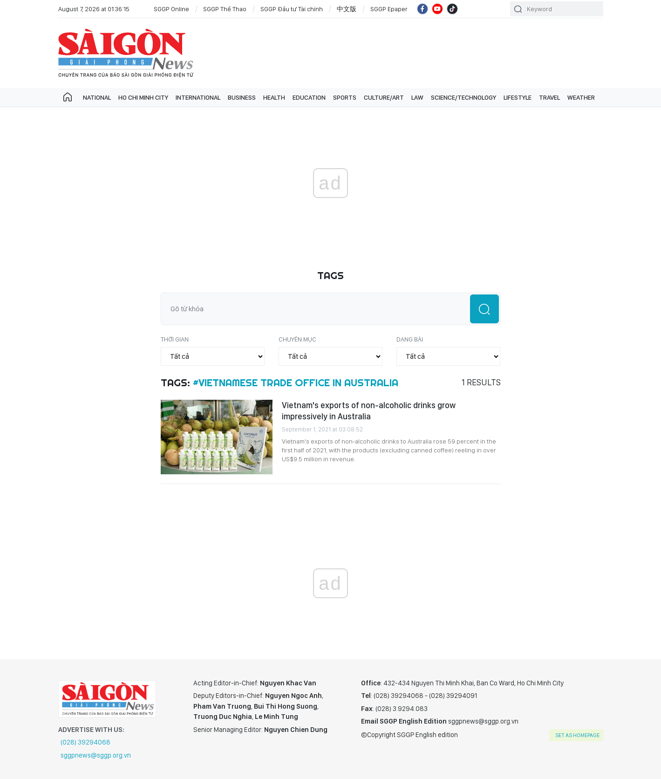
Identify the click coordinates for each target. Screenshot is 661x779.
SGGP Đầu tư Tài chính (291, 9)
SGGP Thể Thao (224, 9)
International (198, 97)
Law (417, 97)
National (97, 97)
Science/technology (463, 97)
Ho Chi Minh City (143, 97)
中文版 (346, 9)
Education (309, 97)
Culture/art (384, 97)
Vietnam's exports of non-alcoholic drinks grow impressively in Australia (369, 410)
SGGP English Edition (125, 53)
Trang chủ (67, 97)
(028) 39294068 (85, 742)
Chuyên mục (297, 339)
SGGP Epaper (389, 9)
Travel (549, 97)
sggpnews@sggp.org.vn (96, 755)
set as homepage (577, 735)
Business (242, 97)
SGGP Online (171, 9)
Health (274, 97)
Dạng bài (409, 339)
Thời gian (175, 339)
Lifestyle (518, 97)
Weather (581, 97)
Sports (344, 97)
